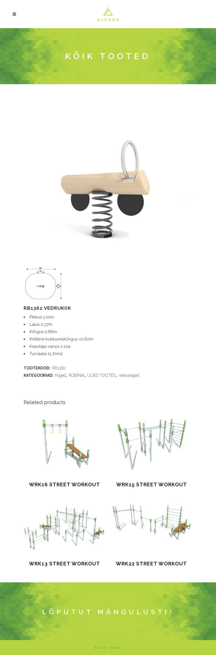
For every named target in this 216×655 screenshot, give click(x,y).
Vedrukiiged (129, 375)
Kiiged (60, 375)
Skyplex (115, 648)
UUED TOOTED (101, 375)
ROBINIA (76, 375)
